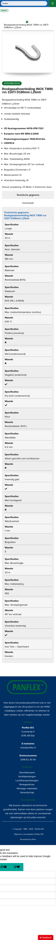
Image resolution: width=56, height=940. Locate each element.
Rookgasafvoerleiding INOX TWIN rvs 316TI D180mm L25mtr (26, 26)
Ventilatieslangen (27, 776)
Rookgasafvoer (27, 784)
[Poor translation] (16, 867)
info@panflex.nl (28, 747)
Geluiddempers (27, 772)
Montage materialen (27, 788)
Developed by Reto (28, 839)
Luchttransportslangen (27, 780)
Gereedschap (27, 792)
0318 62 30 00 (28, 759)
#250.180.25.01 (12, 83)
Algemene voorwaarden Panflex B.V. (29, 834)
